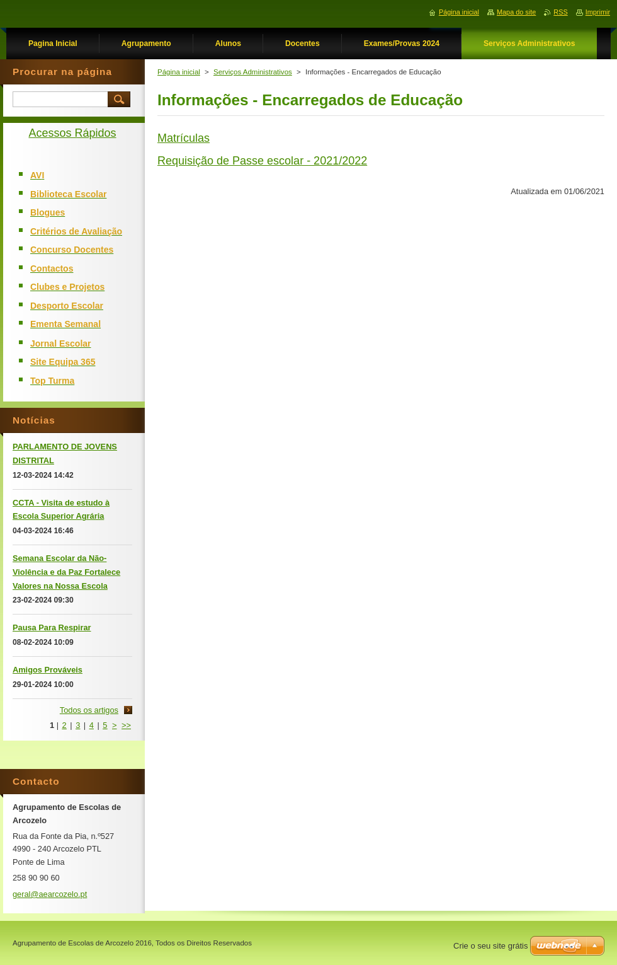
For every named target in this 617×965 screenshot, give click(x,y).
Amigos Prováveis (47, 669)
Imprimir (598, 12)
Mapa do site (516, 12)
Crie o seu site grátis (490, 946)
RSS (560, 12)
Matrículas (183, 138)
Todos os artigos (89, 710)
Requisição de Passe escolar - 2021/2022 (262, 160)
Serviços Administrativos (252, 72)
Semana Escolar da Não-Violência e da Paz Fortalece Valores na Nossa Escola (66, 572)
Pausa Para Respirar (52, 627)
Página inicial (178, 72)
